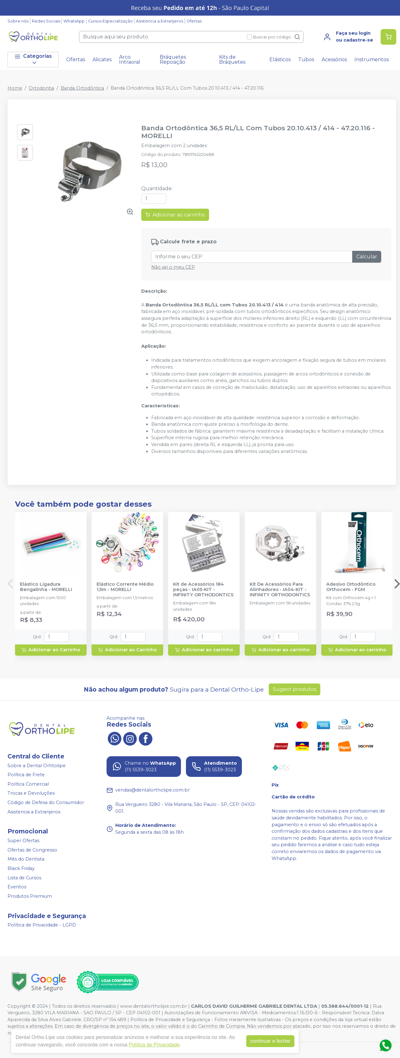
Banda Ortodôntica (82, 88)
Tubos (306, 59)
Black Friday (21, 868)
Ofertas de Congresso (32, 850)
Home (15, 88)
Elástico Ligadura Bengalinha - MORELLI (46, 587)
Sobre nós (18, 21)
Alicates (102, 59)
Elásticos (280, 59)
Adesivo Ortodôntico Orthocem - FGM (351, 587)
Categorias (33, 59)
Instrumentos (371, 59)
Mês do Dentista (26, 859)
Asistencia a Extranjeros (159, 21)
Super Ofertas (23, 840)
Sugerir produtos (294, 689)
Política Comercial (28, 784)
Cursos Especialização (110, 21)
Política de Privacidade (154, 1044)
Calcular (366, 257)
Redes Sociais (46, 21)
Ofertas (194, 21)
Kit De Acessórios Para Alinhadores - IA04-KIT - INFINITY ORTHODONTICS (280, 590)
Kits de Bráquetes (232, 59)
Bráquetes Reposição (173, 59)
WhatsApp (74, 21)
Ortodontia (41, 88)
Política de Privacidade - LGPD (42, 925)
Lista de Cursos (24, 878)
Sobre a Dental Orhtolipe (37, 765)
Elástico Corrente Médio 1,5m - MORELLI (125, 587)
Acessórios (334, 59)
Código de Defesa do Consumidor (46, 802)
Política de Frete (26, 774)
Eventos (17, 887)
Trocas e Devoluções (31, 793)
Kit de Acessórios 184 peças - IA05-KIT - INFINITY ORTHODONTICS (203, 590)
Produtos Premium (30, 896)
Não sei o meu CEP (173, 267)
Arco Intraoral (129, 59)
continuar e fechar (270, 1041)
